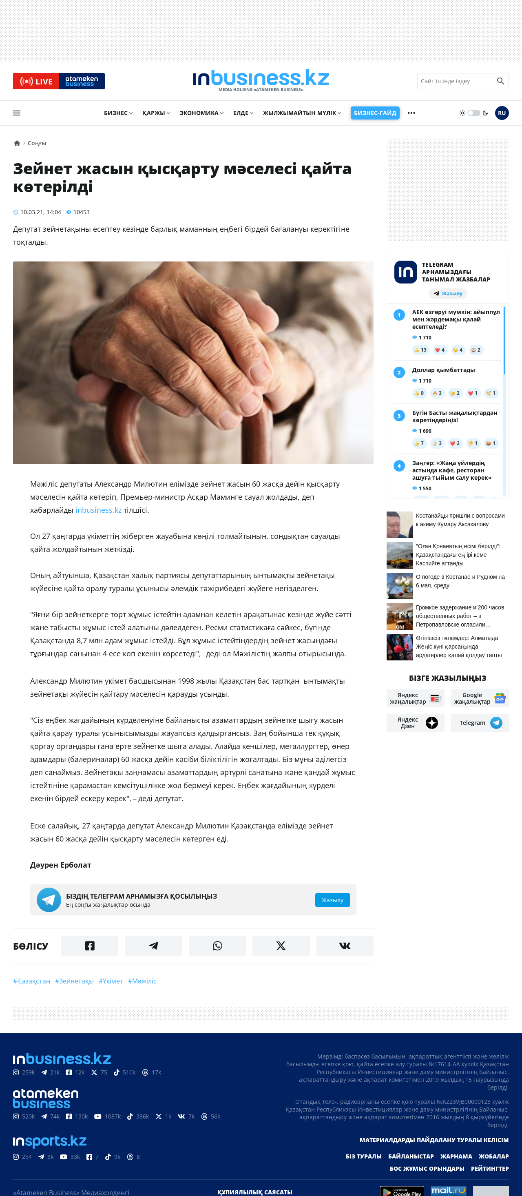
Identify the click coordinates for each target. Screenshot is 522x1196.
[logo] (261, 81)
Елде (240, 113)
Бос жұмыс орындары (427, 1168)
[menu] (17, 113)
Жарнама (456, 1156)
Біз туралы (364, 1156)
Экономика (199, 113)
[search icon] (501, 81)
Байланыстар (411, 1156)
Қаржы (153, 113)
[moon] (485, 113)
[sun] (462, 113)
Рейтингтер (490, 1168)
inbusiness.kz (97, 510)
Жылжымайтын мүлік (299, 113)
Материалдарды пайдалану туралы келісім (434, 1140)
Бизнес (116, 113)
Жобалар (494, 1156)
